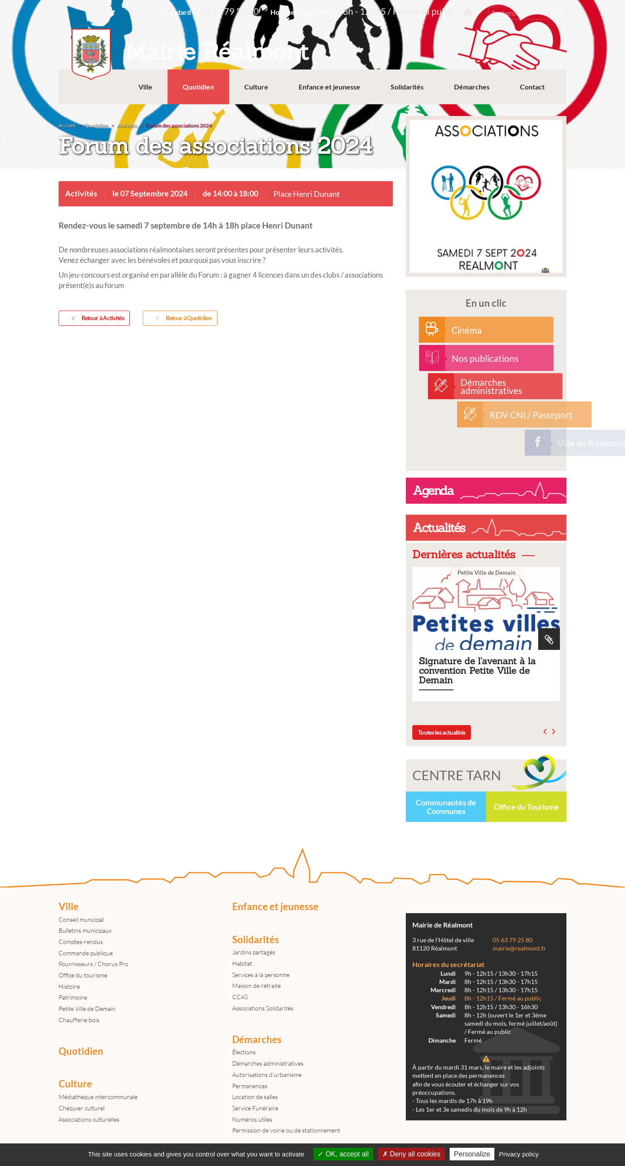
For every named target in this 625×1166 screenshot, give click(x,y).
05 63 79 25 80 (229, 11)
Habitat (242, 963)
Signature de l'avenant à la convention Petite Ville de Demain (486, 634)
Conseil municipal (81, 919)
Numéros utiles (252, 1119)
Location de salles (255, 1096)
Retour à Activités (96, 318)
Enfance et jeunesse (329, 87)
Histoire (69, 986)
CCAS (240, 996)
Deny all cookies (411, 1154)
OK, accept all (343, 1154)
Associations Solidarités (262, 1008)
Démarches (472, 87)
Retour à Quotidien (182, 318)
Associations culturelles (89, 1119)
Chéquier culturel (82, 1108)
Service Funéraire (255, 1108)
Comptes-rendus (81, 941)
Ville (145, 87)
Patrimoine (73, 997)
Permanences (249, 1086)
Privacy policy (519, 1154)
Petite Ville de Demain (87, 1008)
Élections (244, 1052)
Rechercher (557, 13)
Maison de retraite (256, 985)
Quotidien (198, 87)
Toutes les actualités (441, 732)
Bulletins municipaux (85, 930)
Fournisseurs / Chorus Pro (93, 963)
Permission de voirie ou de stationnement (286, 1130)
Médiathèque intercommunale (98, 1096)
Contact (532, 87)
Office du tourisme (83, 975)
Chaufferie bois (79, 1020)
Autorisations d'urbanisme (267, 1074)
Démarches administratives (267, 1063)
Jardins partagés (253, 952)
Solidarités (407, 87)
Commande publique (86, 953)
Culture (256, 87)
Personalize (472, 1154)
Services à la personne (260, 974)
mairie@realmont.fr (519, 948)
